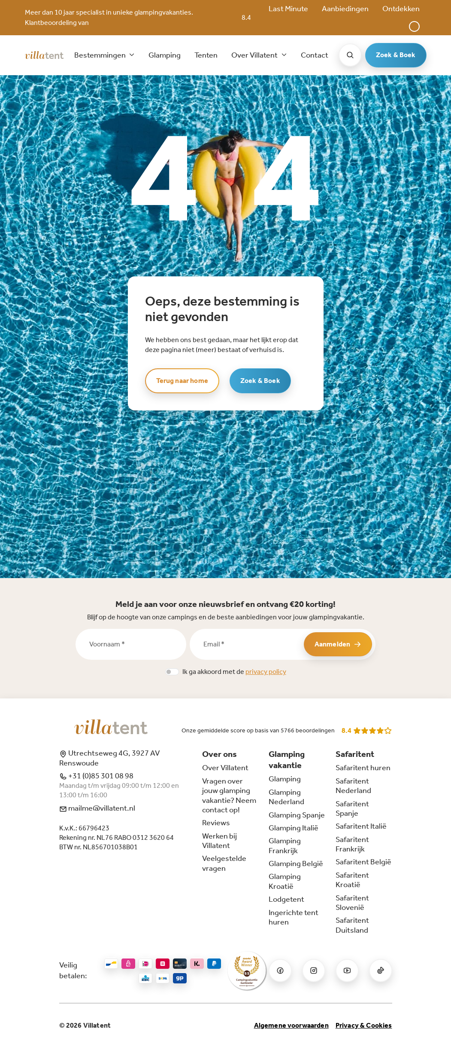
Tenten (206, 55)
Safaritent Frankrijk (352, 844)
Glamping (164, 55)
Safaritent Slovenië (352, 902)
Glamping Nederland (286, 796)
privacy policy (265, 671)
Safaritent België (363, 861)
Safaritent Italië (361, 826)
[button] (414, 26)
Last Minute (288, 8)
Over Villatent (225, 767)
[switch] (172, 671)
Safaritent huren (363, 767)
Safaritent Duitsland (352, 924)
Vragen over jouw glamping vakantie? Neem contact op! (229, 795)
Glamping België (296, 863)
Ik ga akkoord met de (234, 671)
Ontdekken (401, 8)
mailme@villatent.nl (97, 808)
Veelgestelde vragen (224, 863)
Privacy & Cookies (364, 1025)
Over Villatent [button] (255, 55)
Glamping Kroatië (285, 881)
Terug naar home (182, 381)
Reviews (216, 822)
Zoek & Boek (396, 55)
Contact (314, 55)
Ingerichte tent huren (293, 917)
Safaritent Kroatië (352, 879)
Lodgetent (286, 899)
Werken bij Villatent (219, 840)
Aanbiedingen (345, 8)
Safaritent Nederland (353, 785)
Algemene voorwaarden (291, 1025)
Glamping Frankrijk (285, 845)
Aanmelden (338, 644)
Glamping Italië (293, 828)
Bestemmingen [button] (100, 55)
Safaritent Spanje (352, 808)
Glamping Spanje (297, 815)
